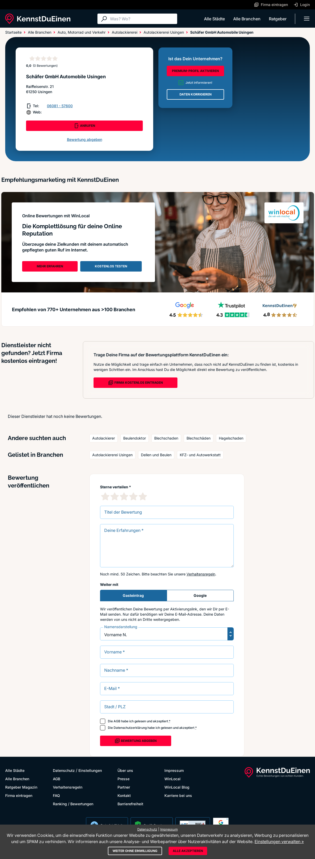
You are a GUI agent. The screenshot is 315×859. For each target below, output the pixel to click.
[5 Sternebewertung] (143, 496)
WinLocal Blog (176, 787)
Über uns (125, 770)
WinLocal (172, 779)
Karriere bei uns (178, 795)
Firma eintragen (18, 795)
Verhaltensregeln (201, 574)
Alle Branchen (247, 18)
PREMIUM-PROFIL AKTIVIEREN (195, 71)
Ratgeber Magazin (21, 787)
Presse (123, 779)
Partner (124, 787)
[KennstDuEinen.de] (37, 19)
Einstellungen (90, 770)
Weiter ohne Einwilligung (135, 851)
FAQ (56, 795)
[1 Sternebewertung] (105, 496)
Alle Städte (214, 18)
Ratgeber (278, 18)
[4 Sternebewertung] (133, 496)
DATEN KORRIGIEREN (196, 94)
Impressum (174, 770)
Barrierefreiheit (130, 804)
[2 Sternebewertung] (114, 496)
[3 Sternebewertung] (124, 496)
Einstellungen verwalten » (279, 841)
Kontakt (124, 795)
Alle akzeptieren (188, 851)
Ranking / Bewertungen (73, 804)
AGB (117, 721)
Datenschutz (64, 770)
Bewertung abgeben (84, 139)
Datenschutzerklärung (130, 728)
